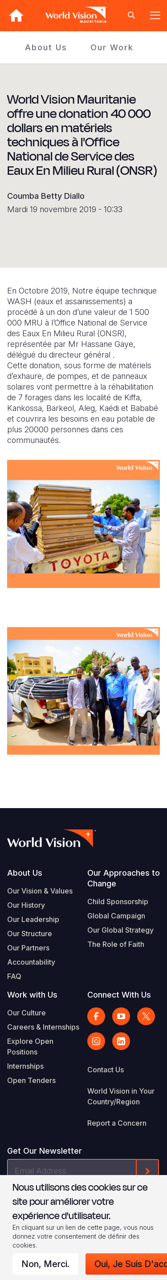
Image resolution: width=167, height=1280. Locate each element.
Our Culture (26, 1012)
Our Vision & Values (40, 890)
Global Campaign (116, 915)
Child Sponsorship (117, 901)
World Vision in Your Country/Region (121, 1096)
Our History (26, 905)
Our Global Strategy (120, 930)
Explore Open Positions (30, 1046)
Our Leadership (33, 919)
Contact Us (105, 1069)
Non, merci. (45, 1264)
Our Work (112, 47)
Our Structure (29, 933)
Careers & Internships (43, 1026)
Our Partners (28, 947)
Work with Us (32, 994)
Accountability (31, 962)
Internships (25, 1066)
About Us (46, 47)
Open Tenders (31, 1080)
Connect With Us (119, 994)
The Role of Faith (115, 944)
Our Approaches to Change (123, 878)
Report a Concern (117, 1123)
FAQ (14, 976)
